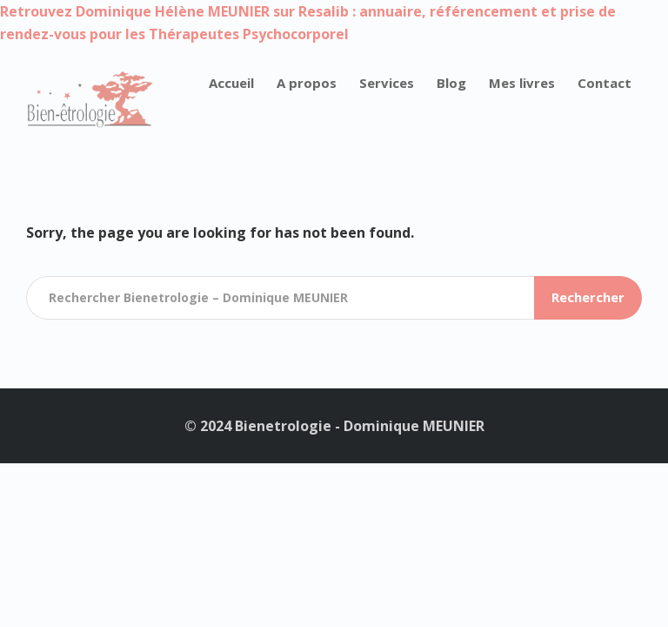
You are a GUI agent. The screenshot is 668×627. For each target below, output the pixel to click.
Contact (604, 82)
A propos (307, 82)
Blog (451, 82)
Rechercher (588, 297)
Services (386, 82)
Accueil (231, 82)
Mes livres (522, 82)
